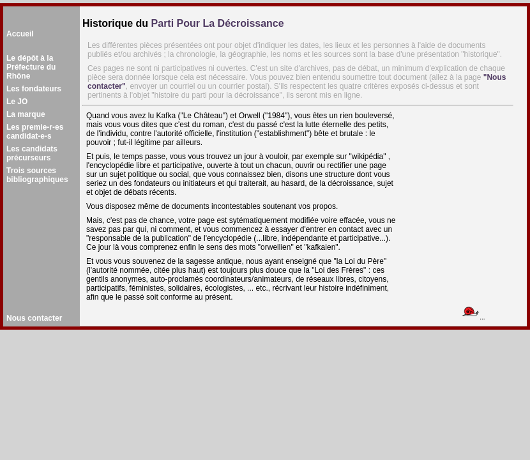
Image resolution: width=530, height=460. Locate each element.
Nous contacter (34, 318)
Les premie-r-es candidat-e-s (34, 132)
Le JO (16, 101)
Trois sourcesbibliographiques (37, 175)
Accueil (20, 33)
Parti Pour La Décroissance (217, 23)
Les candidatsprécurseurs (31, 153)
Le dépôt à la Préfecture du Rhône (31, 67)
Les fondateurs (33, 88)
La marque (25, 114)
